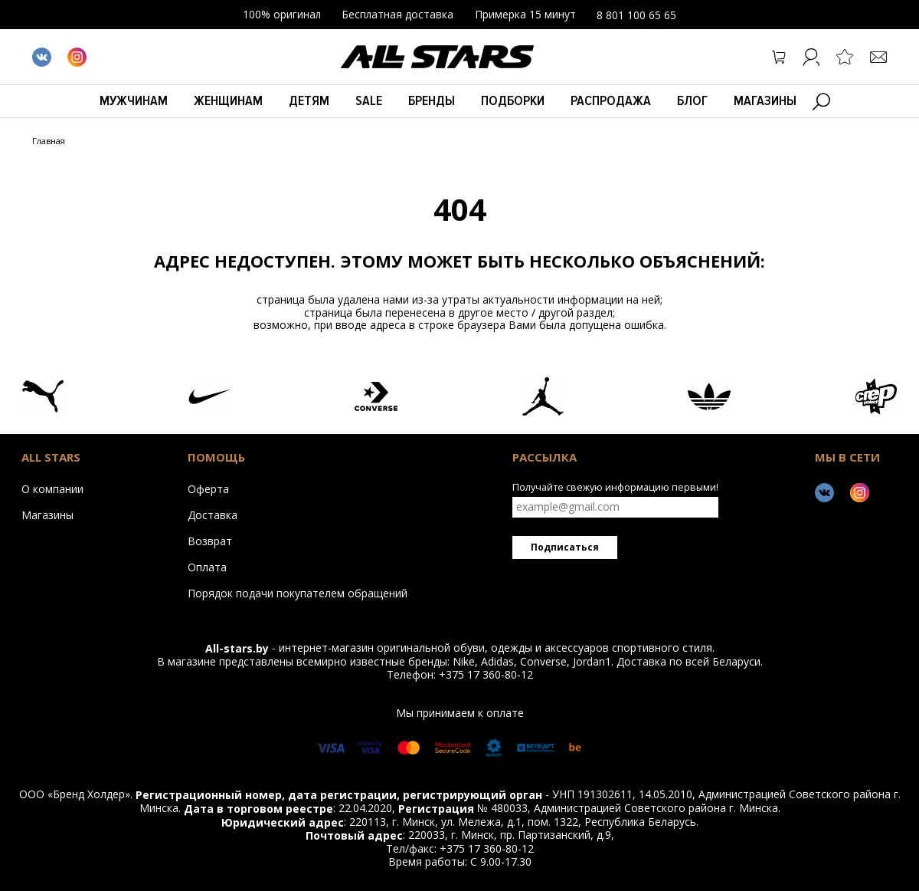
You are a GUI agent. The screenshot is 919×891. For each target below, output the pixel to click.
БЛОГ (692, 100)
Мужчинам (134, 100)
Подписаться (565, 547)
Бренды (431, 100)
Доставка (212, 514)
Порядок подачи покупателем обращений (297, 592)
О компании (52, 488)
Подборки (513, 100)
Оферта (208, 488)
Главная (48, 141)
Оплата (207, 566)
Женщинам (228, 100)
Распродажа (611, 100)
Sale (368, 100)
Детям (309, 100)
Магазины (765, 100)
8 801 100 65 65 (636, 15)
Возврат (210, 540)
